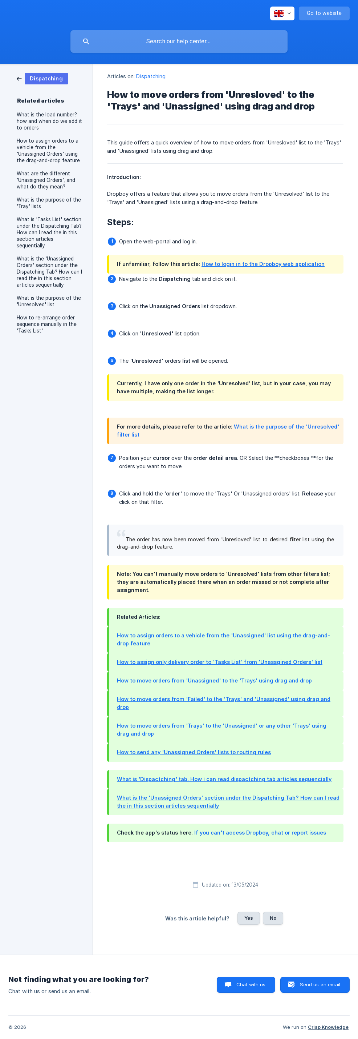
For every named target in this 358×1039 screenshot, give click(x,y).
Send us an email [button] (320, 984)
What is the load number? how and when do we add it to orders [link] (49, 121)
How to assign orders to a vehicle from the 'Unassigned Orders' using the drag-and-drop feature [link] (48, 150)
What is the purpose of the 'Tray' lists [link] (49, 203)
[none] (282, 13)
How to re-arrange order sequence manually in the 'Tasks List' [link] (47, 324)
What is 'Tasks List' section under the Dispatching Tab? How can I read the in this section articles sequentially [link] (49, 232)
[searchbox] (179, 41)
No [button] (273, 918)
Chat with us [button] (251, 984)
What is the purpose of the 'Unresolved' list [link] (49, 301)
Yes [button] (248, 918)
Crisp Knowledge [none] (328, 1027)
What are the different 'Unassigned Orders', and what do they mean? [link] (46, 180)
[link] (42, 78)
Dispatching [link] (151, 76)
